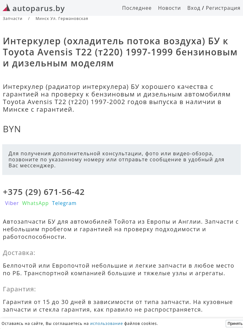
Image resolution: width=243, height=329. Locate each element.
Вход (194, 7)
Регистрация (223, 7)
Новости (169, 7)
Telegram (64, 203)
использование (106, 323)
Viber (12, 203)
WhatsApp (35, 203)
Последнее (137, 7)
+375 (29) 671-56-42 (44, 191)
